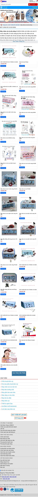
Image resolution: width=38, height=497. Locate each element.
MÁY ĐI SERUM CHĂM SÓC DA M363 (27, 315)
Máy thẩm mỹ (5, 400)
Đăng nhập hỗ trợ (4, 462)
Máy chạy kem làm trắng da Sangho (27, 340)
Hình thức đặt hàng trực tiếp (7, 440)
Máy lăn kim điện (6, 398)
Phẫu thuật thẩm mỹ (7, 381)
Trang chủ (5, 24)
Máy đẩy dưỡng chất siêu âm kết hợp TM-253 (9, 290)
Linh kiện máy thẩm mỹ (8, 409)
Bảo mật (2, 467)
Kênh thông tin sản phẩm (6, 463)
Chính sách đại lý (4, 436)
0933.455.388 (5, 476)
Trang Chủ (35, 7)
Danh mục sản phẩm (5, 7)
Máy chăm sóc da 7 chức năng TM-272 (9, 188)
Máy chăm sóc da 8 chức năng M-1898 (27, 163)
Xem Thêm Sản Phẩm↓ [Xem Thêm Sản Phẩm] (19, 373)
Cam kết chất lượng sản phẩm (7, 430)
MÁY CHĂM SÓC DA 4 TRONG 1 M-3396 (28, 264)
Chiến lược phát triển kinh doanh (8, 427)
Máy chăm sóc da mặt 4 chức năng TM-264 (27, 239)
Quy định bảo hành (5, 460)
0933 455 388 (6, 478)
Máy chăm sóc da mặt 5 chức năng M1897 (8, 112)
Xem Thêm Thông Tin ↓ (19, 41)
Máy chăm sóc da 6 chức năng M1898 (27, 86)
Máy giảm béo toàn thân (8, 392)
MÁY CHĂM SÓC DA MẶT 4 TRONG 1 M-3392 (9, 87)
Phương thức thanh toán (6, 442)
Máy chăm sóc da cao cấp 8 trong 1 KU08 (8, 164)
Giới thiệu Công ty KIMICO (7, 425)
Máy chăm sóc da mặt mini (9, 387)
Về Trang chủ (19, 418)
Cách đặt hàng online (5, 453)
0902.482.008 (12, 476)
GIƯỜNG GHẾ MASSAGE (9, 406)
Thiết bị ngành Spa (7, 403)
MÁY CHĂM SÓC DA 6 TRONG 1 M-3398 (9, 315)
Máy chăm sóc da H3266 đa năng (8, 137)
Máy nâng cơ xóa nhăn (8, 395)
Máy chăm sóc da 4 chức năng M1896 (27, 112)
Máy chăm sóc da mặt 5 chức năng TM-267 (27, 214)
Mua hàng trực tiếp (5, 438)
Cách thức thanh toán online (7, 455)
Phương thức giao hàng (6, 443)
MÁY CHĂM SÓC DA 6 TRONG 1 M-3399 (28, 289)
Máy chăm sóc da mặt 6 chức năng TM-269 (9, 214)
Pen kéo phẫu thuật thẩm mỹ (10, 384)
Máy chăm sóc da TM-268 (24, 188)
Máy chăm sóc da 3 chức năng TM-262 (9, 264)
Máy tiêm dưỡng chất (8, 389)
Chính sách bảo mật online (7, 450)
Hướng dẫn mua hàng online (7, 448)
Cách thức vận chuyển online (7, 452)
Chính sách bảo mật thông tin (7, 432)
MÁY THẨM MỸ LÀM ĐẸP (14, 24)
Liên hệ (2, 428)
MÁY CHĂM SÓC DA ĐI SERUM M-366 (9, 340)
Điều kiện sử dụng (5, 465)
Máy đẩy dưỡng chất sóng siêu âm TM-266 (9, 239)
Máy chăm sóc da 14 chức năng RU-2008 (27, 138)
